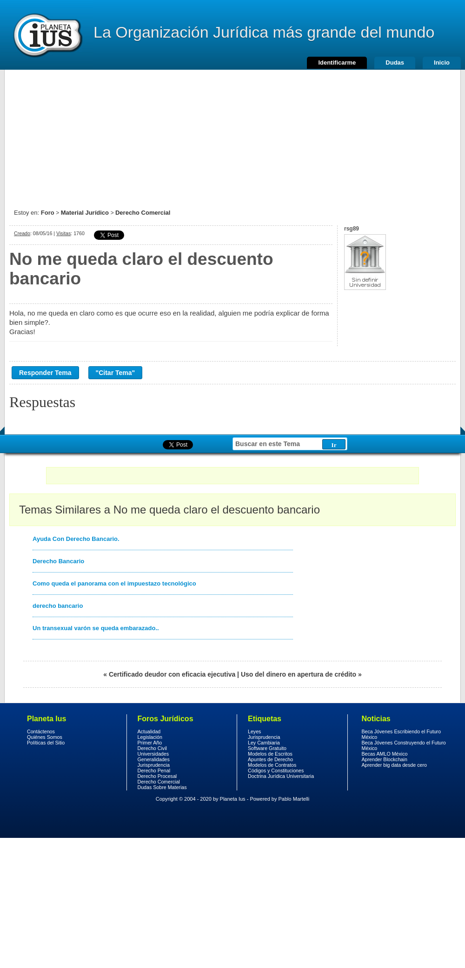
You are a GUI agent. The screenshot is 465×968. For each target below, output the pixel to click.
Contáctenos (41, 731)
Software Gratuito (267, 748)
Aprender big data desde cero (394, 765)
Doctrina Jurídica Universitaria (281, 776)
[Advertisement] (232, 135)
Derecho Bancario (58, 561)
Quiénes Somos (44, 737)
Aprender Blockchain (384, 759)
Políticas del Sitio (46, 742)
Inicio (442, 62)
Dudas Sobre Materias (162, 787)
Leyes (254, 731)
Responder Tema (45, 372)
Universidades (153, 754)
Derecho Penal (154, 770)
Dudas (394, 62)
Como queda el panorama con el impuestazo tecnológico (114, 583)
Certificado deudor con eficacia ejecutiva (172, 674)
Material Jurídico (85, 212)
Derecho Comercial (143, 212)
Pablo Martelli (294, 799)
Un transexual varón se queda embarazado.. (96, 628)
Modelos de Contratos (272, 765)
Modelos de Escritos (270, 754)
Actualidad (149, 731)
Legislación (150, 737)
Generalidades (154, 759)
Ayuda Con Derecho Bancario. (76, 538)
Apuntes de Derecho (270, 759)
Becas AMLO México (385, 754)
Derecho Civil (152, 748)
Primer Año (150, 742)
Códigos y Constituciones (276, 770)
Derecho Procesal (157, 776)
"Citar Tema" (115, 372)
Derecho (46, 35)
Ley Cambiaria (264, 742)
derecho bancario (58, 605)
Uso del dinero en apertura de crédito (298, 674)
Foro (47, 212)
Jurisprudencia (154, 765)
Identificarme (337, 62)
